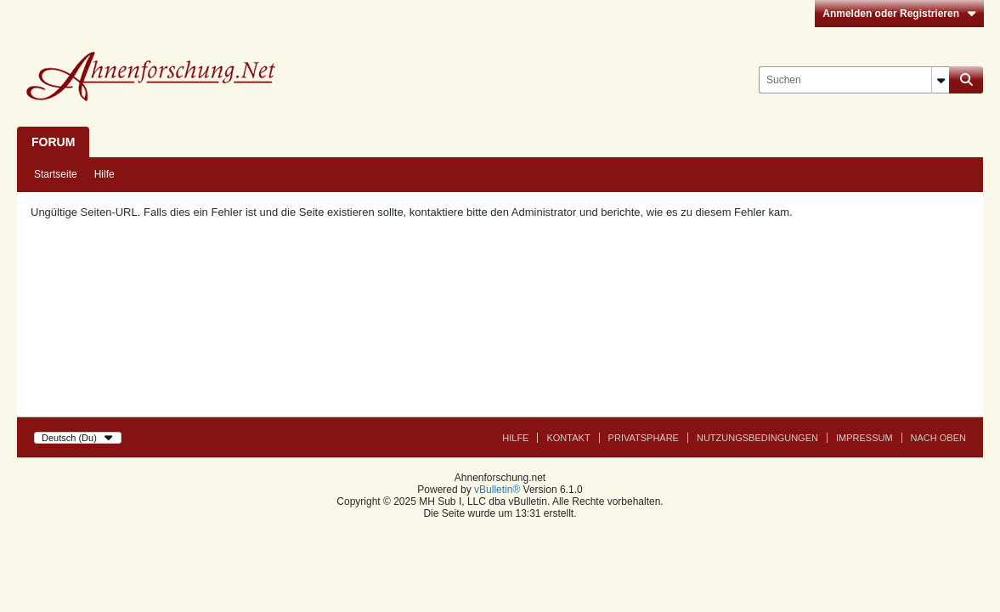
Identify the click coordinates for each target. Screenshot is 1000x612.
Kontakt (568, 438)
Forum (53, 142)
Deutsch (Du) (78, 438)
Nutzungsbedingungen (757, 438)
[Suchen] (854, 80)
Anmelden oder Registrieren (899, 14)
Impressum (864, 438)
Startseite (55, 174)
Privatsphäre (643, 438)
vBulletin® (497, 490)
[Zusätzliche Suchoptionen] (940, 80)
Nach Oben (938, 438)
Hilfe (104, 174)
